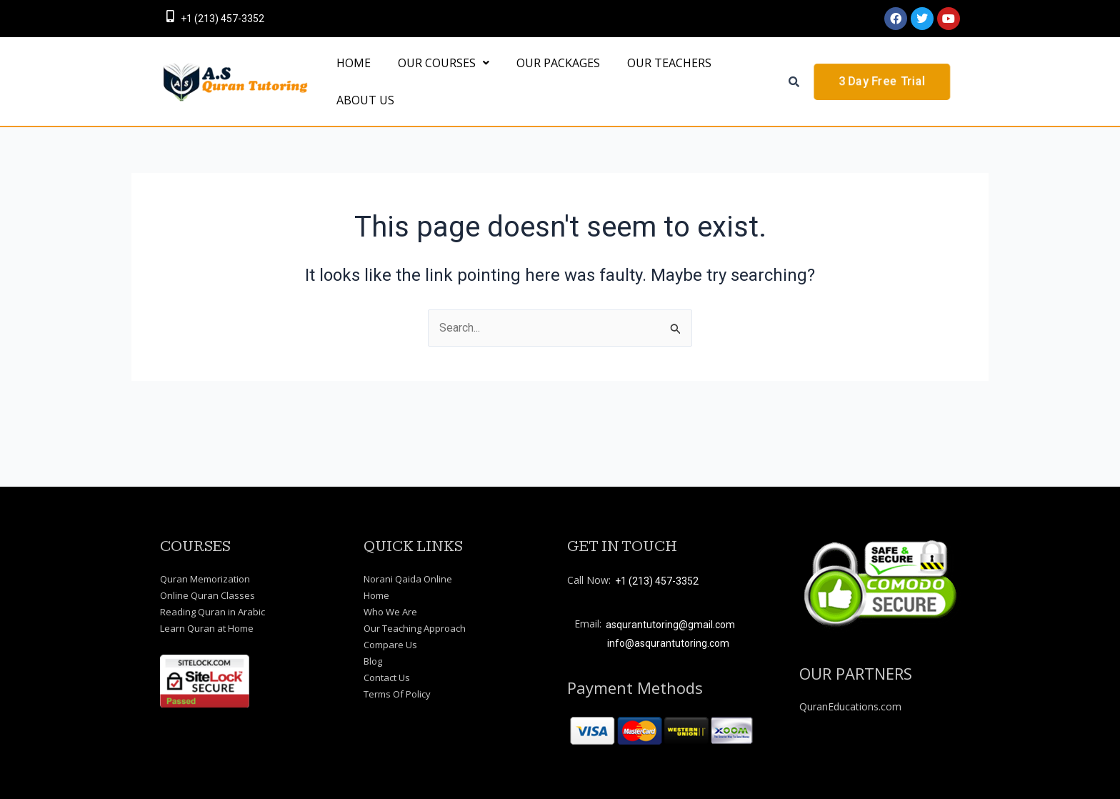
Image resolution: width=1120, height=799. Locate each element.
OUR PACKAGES (537, 78)
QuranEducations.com (850, 706)
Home (376, 595)
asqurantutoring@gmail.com (670, 624)
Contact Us (387, 677)
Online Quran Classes (207, 595)
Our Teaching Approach (415, 628)
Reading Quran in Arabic (212, 611)
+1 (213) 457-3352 (222, 18)
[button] (431, 77)
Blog (373, 661)
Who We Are (390, 611)
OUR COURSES (430, 78)
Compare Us (390, 644)
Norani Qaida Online (408, 578)
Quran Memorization (205, 578)
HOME (349, 78)
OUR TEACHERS (639, 78)
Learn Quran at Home (207, 628)
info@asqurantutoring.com (668, 643)
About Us (361, 145)
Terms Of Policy (397, 694)
